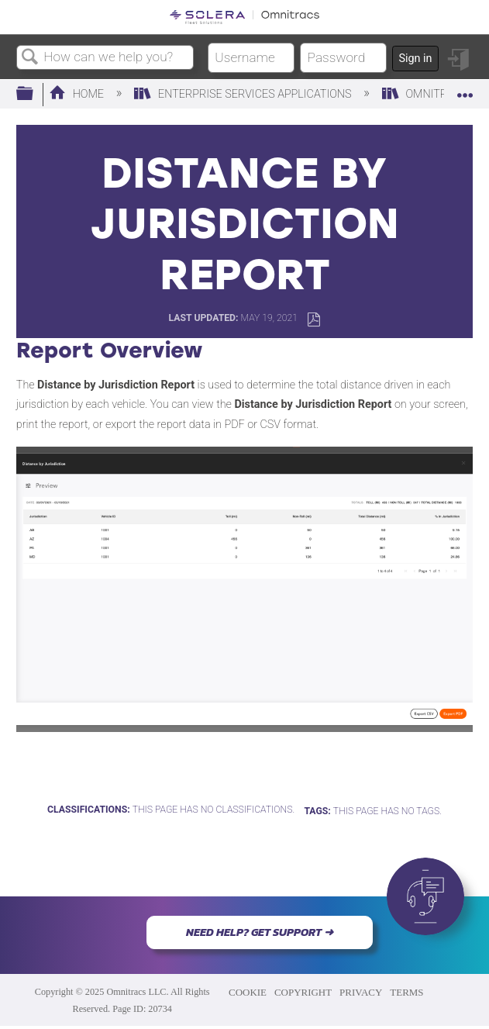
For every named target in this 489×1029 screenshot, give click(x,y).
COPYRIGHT (303, 992)
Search (30, 58)
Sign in (415, 58)
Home (78, 94)
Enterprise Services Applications (244, 94)
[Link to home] (244, 17)
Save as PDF (313, 319)
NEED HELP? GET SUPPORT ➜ (259, 932)
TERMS (406, 992)
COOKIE (248, 992)
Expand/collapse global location (465, 89)
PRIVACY (360, 992)
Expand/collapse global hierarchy (34, 94)
